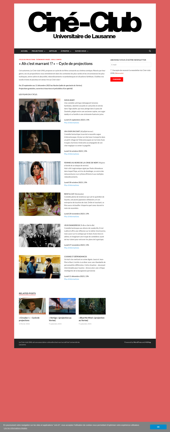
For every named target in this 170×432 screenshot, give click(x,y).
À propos (65, 51)
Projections (37, 51)
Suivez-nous (80, 51)
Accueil (24, 51)
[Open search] (150, 51)
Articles (53, 51)
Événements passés (43, 59)
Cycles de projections (27, 59)
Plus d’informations (71, 123)
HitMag (148, 342)
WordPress (138, 342)
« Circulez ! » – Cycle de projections (29, 319)
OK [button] (158, 427)
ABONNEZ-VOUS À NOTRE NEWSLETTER (128, 60)
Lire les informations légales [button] (15, 428)
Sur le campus (56, 59)
